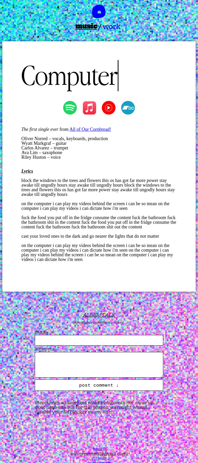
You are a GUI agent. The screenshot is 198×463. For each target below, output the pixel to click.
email (99, 449)
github (99, 458)
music (86, 26)
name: (41, 332)
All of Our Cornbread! (90, 129)
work (111, 26)
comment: (45, 349)
